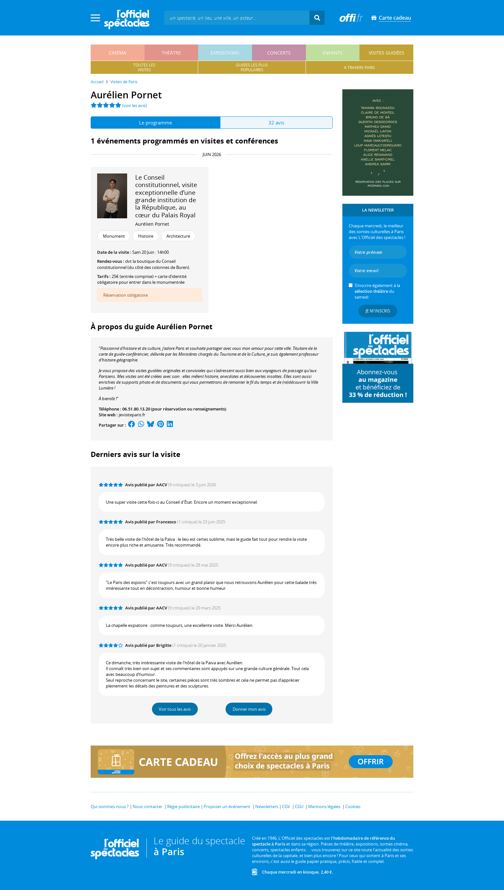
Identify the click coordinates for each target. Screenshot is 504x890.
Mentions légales (324, 806)
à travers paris (359, 67)
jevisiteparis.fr (132, 415)
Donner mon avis (249, 709)
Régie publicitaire (183, 806)
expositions (225, 53)
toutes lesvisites (144, 67)
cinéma (117, 53)
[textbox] (236, 18)
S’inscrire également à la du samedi (377, 291)
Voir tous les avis (175, 709)
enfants (333, 53)
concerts (279, 53)
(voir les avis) (134, 105)
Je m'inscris (378, 311)
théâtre (171, 53)
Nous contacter (147, 806)
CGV (286, 806)
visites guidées (386, 53)
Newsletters (266, 806)
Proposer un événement (227, 806)
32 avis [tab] (276, 122)
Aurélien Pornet (152, 224)
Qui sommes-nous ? (110, 806)
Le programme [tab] (155, 122)
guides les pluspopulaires (252, 67)
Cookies (352, 806)
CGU (299, 806)
